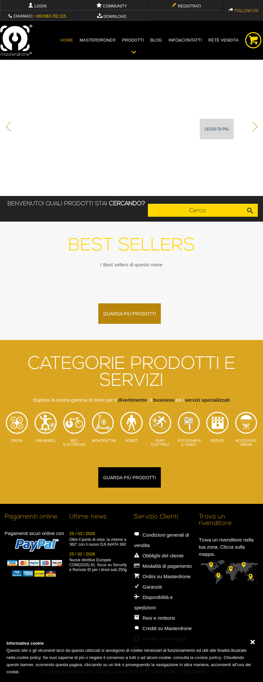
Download (111, 16)
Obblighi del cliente (159, 555)
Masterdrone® (98, 40)
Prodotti (133, 40)
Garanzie (148, 587)
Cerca (223, 210)
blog (156, 40)
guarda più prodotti (129, 313)
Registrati (186, 6)
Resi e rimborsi (154, 618)
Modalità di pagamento (163, 566)
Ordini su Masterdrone (162, 576)
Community (111, 6)
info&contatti (185, 40)
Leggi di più (217, 129)
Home (67, 40)
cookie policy (208, 657)
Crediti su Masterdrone (163, 628)
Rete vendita (223, 40)
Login (37, 6)
